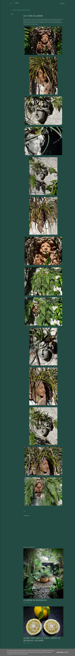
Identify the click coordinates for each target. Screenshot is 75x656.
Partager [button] (11, 14)
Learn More (60, 652)
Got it (66, 652)
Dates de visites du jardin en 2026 (21, 10)
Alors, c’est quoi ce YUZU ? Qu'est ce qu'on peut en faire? (41, 639)
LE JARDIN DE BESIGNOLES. (35, 600)
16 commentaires (29, 602)
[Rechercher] (62, 3)
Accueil (17, 2)
